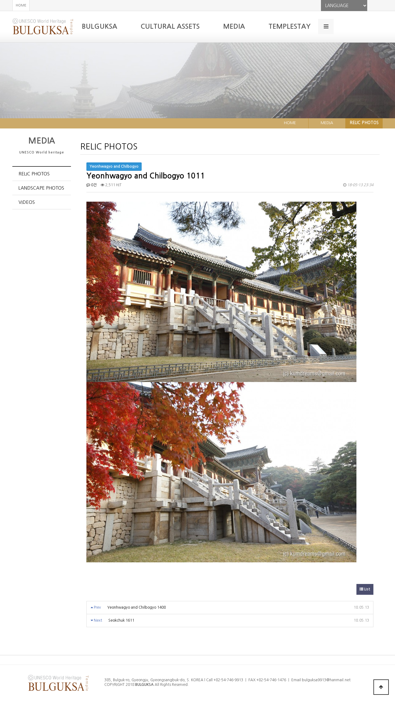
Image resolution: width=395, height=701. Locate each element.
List (365, 589)
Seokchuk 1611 (121, 620)
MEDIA (234, 26)
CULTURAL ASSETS (170, 26)
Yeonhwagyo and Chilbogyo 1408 (136, 607)
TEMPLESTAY (289, 26)
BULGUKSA (99, 26)
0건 (91, 185)
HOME (21, 5)
